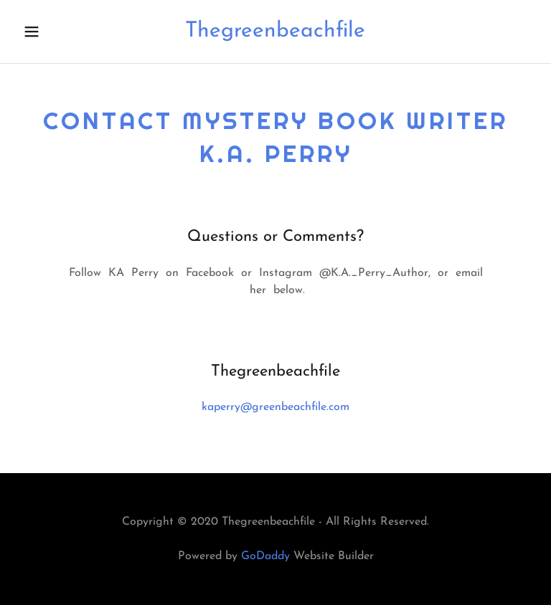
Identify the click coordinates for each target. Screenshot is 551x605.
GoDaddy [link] (265, 556)
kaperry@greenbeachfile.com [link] (275, 407)
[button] (41, 31)
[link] (275, 33)
